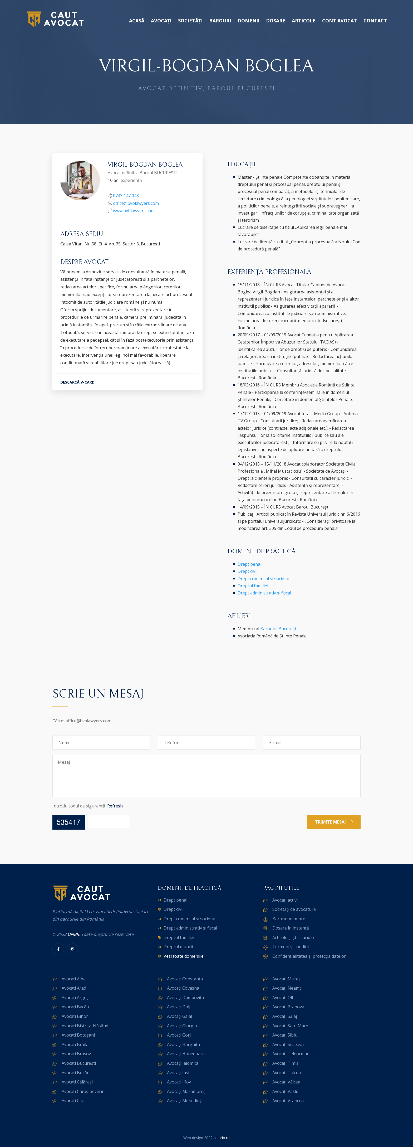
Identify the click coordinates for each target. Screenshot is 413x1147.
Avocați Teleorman (290, 1054)
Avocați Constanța (185, 979)
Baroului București (278, 629)
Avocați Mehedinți (184, 1101)
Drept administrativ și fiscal (264, 593)
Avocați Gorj (179, 1035)
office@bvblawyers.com (136, 203)
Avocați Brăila (75, 1044)
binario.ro (222, 1137)
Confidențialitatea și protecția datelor (309, 956)
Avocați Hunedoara (186, 1054)
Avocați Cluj (73, 1101)
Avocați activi (285, 900)
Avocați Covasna (183, 988)
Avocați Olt (282, 997)
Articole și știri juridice (294, 937)
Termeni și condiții (290, 947)
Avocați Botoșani (78, 1035)
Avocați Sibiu (284, 1035)
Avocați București (79, 1063)
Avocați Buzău (76, 1073)
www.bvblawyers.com (134, 211)
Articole (304, 20)
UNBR (73, 934)
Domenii (248, 20)
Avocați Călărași (77, 1082)
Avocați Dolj (178, 1007)
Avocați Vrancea (288, 1101)
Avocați (161, 20)
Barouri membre (288, 919)
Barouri (220, 20)
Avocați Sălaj (284, 1016)
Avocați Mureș (286, 979)
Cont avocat (339, 20)
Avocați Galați (180, 1016)
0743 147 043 (126, 196)
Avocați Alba (74, 979)
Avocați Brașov (76, 1054)
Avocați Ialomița (182, 1063)
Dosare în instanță (290, 928)
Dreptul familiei (253, 586)
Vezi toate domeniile (184, 956)
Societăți (190, 20)
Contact (375, 20)
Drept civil (247, 571)
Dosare (275, 20)
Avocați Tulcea (286, 1073)
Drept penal (249, 564)
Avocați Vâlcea (286, 1082)
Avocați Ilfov (179, 1082)
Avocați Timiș (285, 1063)
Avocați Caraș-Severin (83, 1091)
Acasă (136, 20)
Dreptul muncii (178, 947)
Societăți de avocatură (294, 909)
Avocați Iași (178, 1073)
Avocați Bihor (75, 1016)
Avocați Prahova (288, 1007)
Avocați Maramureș (186, 1091)
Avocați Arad (74, 988)
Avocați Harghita (183, 1044)
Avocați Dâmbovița (185, 997)
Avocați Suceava (288, 1044)
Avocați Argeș (75, 997)
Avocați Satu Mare (290, 1026)
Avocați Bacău (75, 1007)
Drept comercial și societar (264, 579)
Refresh (115, 806)
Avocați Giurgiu (182, 1026)
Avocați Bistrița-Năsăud (85, 1026)
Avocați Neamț (286, 988)
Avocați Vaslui (285, 1091)
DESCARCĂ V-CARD (77, 382)
